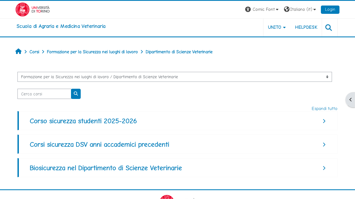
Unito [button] (275, 27)
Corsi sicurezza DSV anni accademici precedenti (99, 144)
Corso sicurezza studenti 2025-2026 (83, 121)
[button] (262, 9)
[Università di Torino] (32, 9)
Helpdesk (306, 27)
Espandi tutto (325, 108)
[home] (60, 26)
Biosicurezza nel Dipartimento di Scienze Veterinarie (106, 168)
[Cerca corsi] (44, 94)
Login (330, 9)
